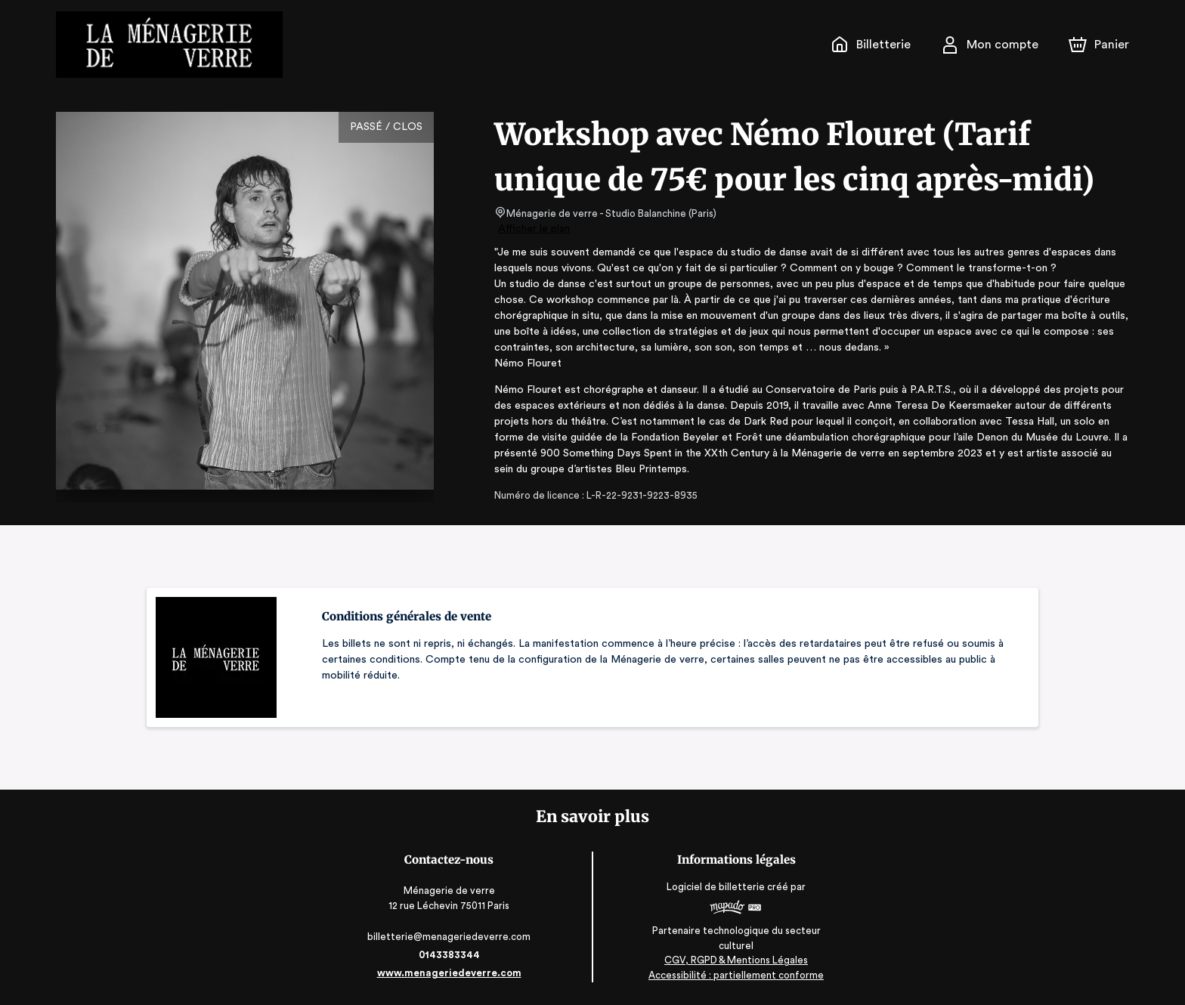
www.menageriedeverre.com (451, 973)
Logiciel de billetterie (713, 886)
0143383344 (452, 954)
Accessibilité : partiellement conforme (732, 974)
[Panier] (1099, 44)
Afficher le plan (533, 229)
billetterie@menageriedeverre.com (452, 936)
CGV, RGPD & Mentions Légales (733, 960)
